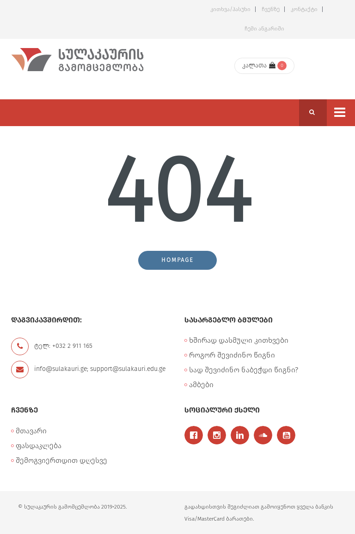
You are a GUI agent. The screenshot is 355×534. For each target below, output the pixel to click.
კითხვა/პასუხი (230, 9)
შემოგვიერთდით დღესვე (61, 460)
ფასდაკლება (38, 445)
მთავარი (31, 430)
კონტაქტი (304, 9)
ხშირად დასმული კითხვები (238, 340)
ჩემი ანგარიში (264, 28)
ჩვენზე (271, 9)
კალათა (258, 65)
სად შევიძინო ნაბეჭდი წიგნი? (243, 369)
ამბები (201, 384)
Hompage (177, 259)
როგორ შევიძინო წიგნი (232, 355)
